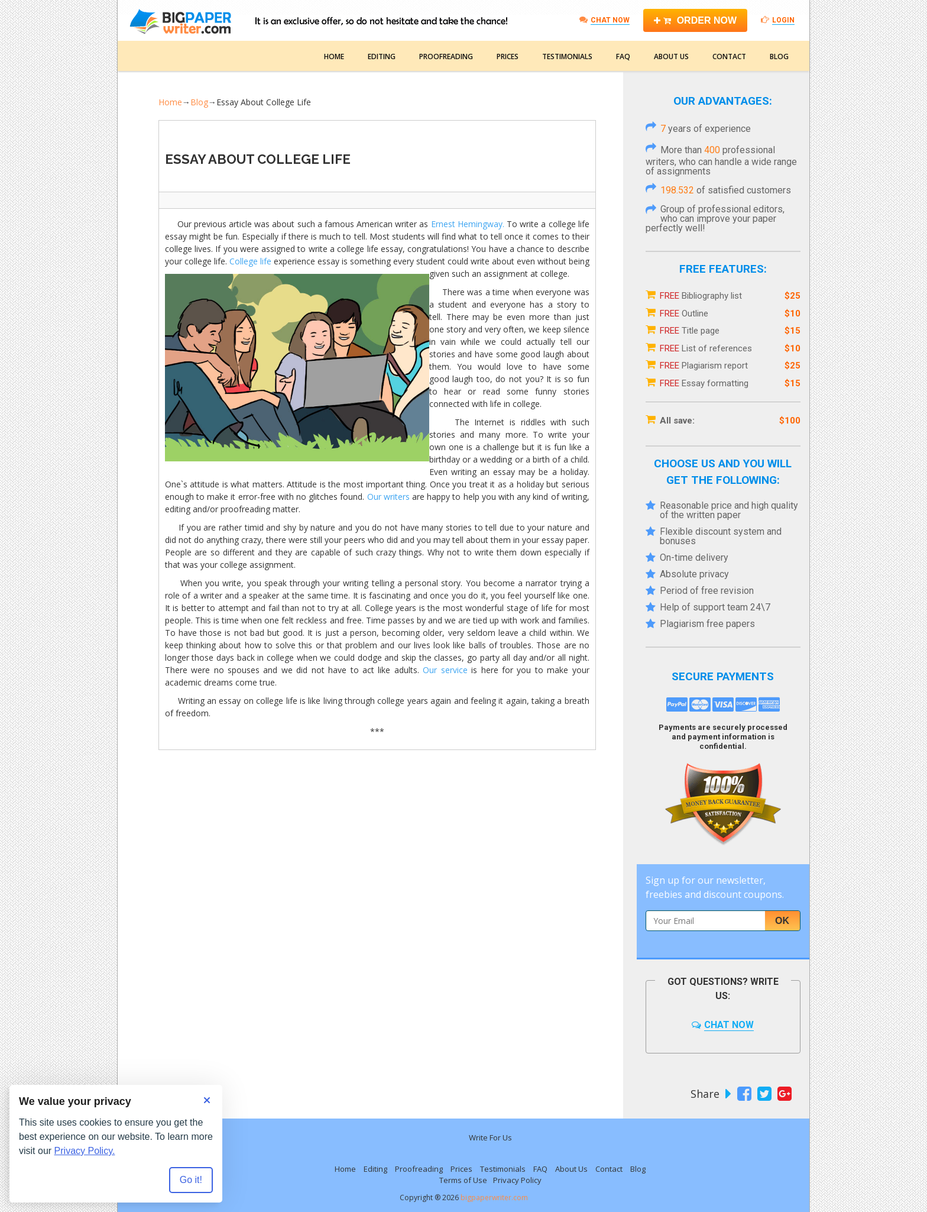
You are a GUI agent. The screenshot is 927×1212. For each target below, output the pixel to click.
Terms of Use (463, 1180)
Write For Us (490, 1137)
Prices (507, 56)
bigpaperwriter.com (494, 1197)
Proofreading (446, 56)
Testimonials (567, 56)
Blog (779, 56)
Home (334, 56)
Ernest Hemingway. (467, 224)
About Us (671, 56)
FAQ (623, 56)
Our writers (388, 496)
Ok (782, 921)
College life (250, 261)
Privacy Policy (517, 1180)
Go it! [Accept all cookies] (191, 1180)
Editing (382, 56)
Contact (729, 56)
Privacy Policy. (84, 1151)
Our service (445, 670)
